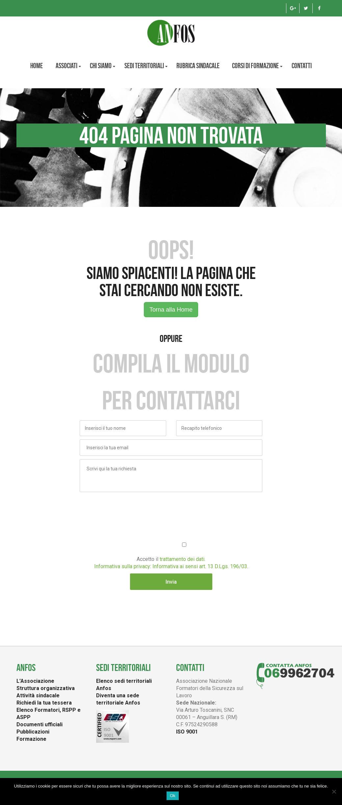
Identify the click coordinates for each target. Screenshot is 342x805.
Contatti (302, 65)
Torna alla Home (171, 309)
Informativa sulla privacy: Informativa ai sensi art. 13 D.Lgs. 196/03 (170, 566)
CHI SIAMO (101, 65)
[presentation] (130, 508)
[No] (333, 791)
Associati (66, 65)
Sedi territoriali (144, 65)
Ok (172, 795)
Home (36, 65)
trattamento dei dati (182, 559)
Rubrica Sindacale (198, 65)
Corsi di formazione (255, 65)
